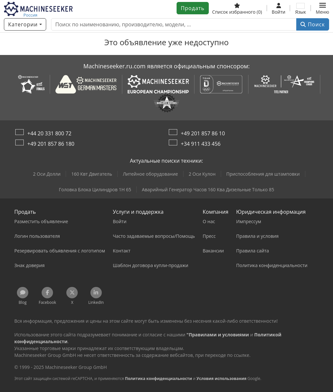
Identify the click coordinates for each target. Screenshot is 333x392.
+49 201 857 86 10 (203, 133)
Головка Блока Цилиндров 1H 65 (95, 189)
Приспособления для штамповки (263, 174)
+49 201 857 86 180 (50, 143)
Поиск (312, 24)
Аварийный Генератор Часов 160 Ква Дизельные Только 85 (208, 189)
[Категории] (25, 24)
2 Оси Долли (46, 174)
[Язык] (300, 8)
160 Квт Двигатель (91, 174)
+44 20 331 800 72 (49, 133)
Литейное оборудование (150, 174)
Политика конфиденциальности (158, 378)
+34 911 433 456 (200, 143)
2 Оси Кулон (202, 174)
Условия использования (221, 378)
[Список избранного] (237, 8)
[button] (322, 8)
